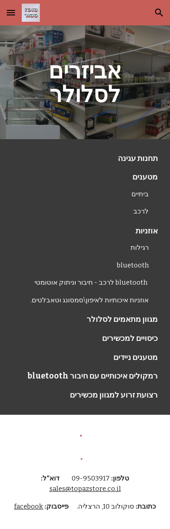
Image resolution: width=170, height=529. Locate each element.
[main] (85, 82)
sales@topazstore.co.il (85, 489)
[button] (11, 12)
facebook (28, 506)
